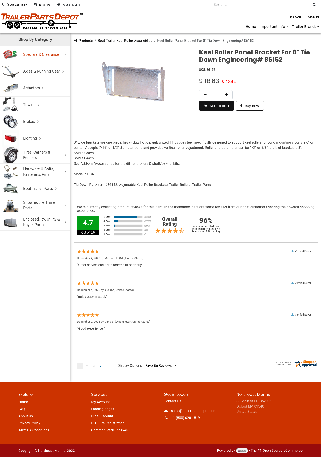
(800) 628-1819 (17, 4)
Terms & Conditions (33, 430)
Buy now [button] (249, 105)
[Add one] (227, 94)
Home (23, 402)
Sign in (313, 17)
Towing (22, 105)
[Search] (314, 4)
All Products (83, 41)
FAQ (21, 409)
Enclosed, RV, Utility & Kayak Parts (35, 222)
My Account (100, 402)
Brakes (21, 121)
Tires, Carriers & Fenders (35, 155)
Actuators (24, 88)
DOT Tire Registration (107, 423)
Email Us (44, 4)
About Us (25, 416)
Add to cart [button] (216, 105)
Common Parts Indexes (109, 430)
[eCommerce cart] (296, 17)
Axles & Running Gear (34, 71)
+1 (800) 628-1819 (185, 418)
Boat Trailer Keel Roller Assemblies (125, 41)
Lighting (22, 138)
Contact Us (172, 401)
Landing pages (102, 409)
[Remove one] (205, 94)
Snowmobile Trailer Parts (35, 205)
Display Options (130, 365)
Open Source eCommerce (282, 451)
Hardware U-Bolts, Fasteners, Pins (35, 172)
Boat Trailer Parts (30, 188)
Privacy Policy (29, 423)
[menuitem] (251, 26)
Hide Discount (102, 416)
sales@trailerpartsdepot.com (193, 411)
